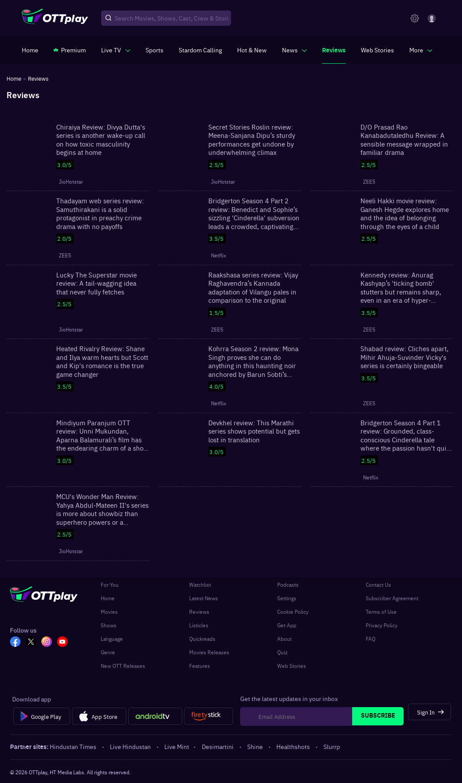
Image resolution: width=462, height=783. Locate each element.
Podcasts (288, 584)
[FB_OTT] (15, 642)
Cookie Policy (293, 611)
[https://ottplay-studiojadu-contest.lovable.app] (200, 49)
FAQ (370, 638)
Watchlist (200, 584)
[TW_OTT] (31, 642)
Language (112, 638)
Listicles (198, 625)
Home (108, 598)
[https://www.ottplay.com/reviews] (334, 49)
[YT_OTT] (62, 642)
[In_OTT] (46, 642)
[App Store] (99, 716)
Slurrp (331, 746)
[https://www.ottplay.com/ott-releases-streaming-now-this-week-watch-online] (252, 49)
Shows (108, 625)
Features (199, 665)
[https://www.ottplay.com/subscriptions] (70, 49)
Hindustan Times (74, 746)
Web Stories (291, 665)
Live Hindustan (131, 746)
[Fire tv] (208, 716)
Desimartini (218, 746)
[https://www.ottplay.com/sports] (154, 49)
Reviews (199, 611)
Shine (255, 746)
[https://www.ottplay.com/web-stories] (377, 49)
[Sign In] (429, 712)
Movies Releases (209, 652)
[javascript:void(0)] (115, 49)
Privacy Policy (381, 625)
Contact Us (378, 584)
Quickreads (202, 638)
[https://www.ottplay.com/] (30, 49)
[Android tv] (155, 716)
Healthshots (293, 746)
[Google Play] (41, 716)
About (284, 638)
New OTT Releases (123, 665)
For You (110, 584)
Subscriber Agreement (392, 598)
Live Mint (176, 746)
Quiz (282, 652)
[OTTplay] (55, 18)
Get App (286, 625)
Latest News (203, 598)
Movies (109, 611)
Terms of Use (381, 611)
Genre (108, 652)
